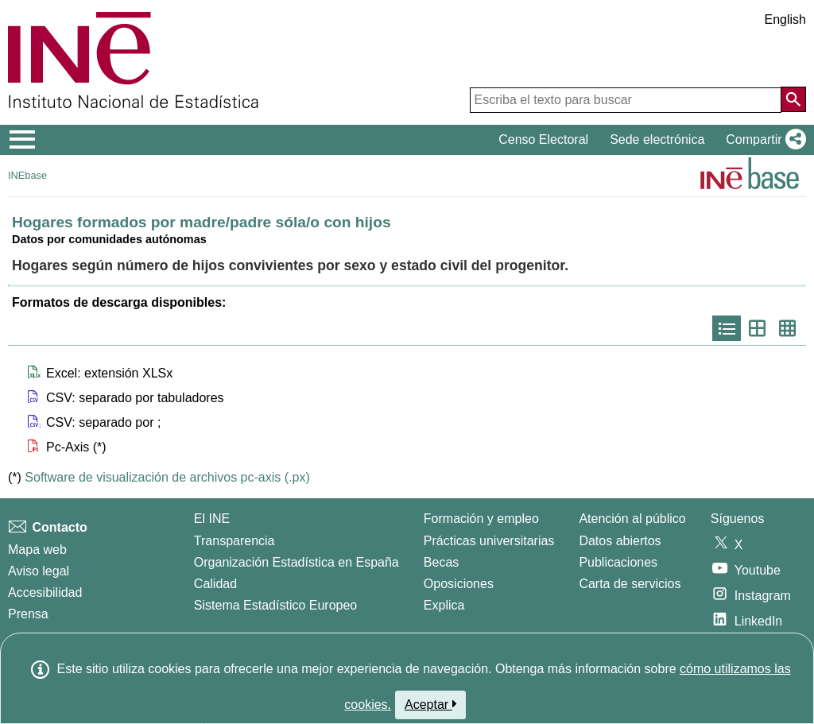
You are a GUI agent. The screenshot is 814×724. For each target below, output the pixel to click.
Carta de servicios (629, 583)
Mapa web (37, 549)
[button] (762, 140)
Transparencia (234, 541)
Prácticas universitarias (489, 541)
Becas (441, 562)
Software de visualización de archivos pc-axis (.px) (167, 477)
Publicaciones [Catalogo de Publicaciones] (618, 562)
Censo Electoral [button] (543, 139)
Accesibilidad (45, 592)
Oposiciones (459, 583)
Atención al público (632, 518)
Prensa (28, 614)
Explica (444, 605)
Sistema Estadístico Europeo (275, 605)
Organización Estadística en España (296, 562)
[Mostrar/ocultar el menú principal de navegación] (22, 140)
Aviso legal (38, 571)
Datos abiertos (620, 541)
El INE (212, 518)
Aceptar (430, 704)
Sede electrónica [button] (657, 139)
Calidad (215, 583)
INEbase (27, 175)
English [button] (785, 19)
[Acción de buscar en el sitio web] (793, 99)
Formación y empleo (481, 518)
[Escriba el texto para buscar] (625, 100)
